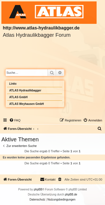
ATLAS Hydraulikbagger (25, 90)
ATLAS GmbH (18, 97)
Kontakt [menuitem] (47, 179)
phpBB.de (71, 194)
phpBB (38, 189)
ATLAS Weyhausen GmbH (26, 103)
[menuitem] (14, 120)
